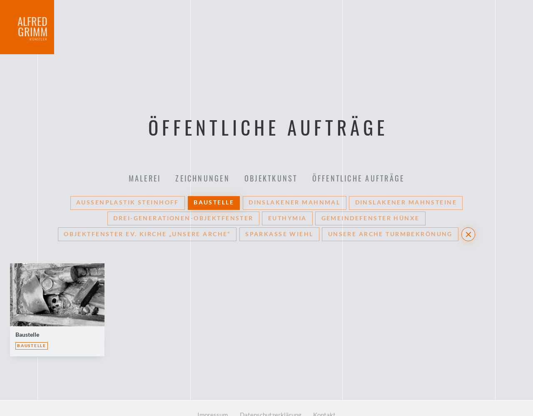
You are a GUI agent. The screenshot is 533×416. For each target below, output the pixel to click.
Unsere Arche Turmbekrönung (390, 215)
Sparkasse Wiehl (279, 215)
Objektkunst (272, 147)
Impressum (208, 398)
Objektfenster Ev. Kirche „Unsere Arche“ (147, 215)
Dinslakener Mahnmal (294, 182)
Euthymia (287, 199)
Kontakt (329, 398)
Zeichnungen (201, 147)
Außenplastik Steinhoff (127, 182)
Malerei (142, 147)
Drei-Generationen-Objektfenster (183, 199)
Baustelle (214, 182)
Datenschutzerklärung (271, 398)
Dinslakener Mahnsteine (406, 182)
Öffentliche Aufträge (361, 147)
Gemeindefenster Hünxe (370, 199)
